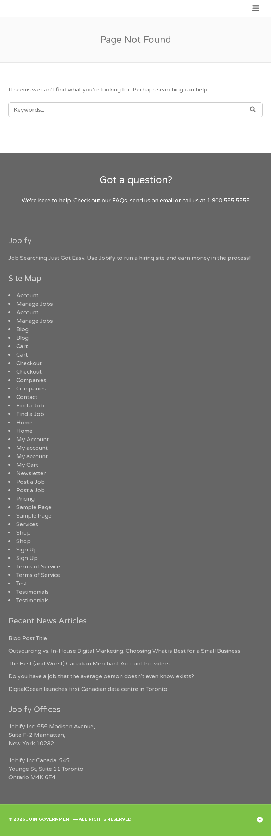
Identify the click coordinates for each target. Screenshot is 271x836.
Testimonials (32, 592)
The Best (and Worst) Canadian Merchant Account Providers (89, 663)
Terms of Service (38, 566)
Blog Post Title (27, 638)
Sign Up (27, 549)
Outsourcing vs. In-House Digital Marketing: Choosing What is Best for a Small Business (124, 651)
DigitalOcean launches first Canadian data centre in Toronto (87, 689)
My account (32, 448)
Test (21, 583)
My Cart (27, 464)
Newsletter (31, 473)
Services (27, 524)
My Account (32, 439)
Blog (22, 329)
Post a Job (30, 481)
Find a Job (30, 405)
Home (24, 422)
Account (27, 295)
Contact (26, 397)
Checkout (29, 363)
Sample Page (34, 507)
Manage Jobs (34, 303)
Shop (23, 532)
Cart (22, 346)
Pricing (25, 498)
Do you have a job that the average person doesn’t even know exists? (101, 676)
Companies (31, 380)
